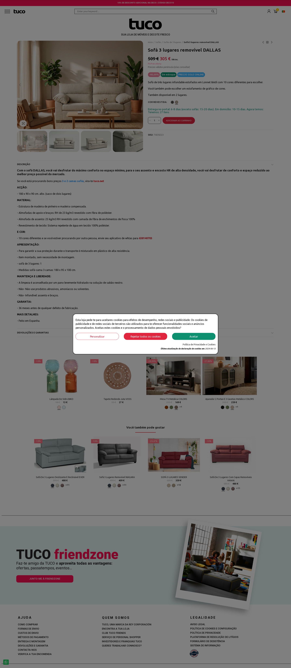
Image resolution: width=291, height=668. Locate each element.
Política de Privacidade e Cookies (199, 344)
